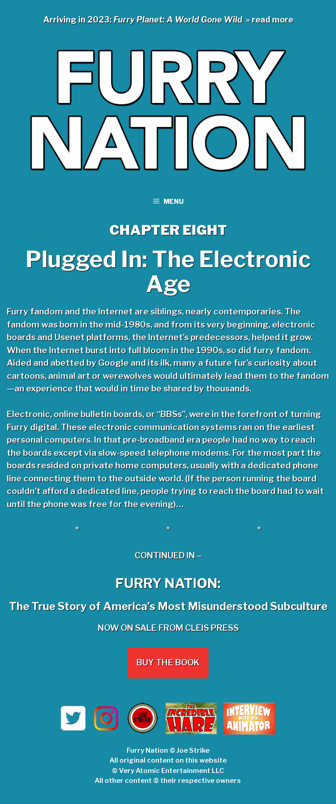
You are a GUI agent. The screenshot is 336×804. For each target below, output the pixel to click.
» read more (269, 19)
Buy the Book (168, 662)
